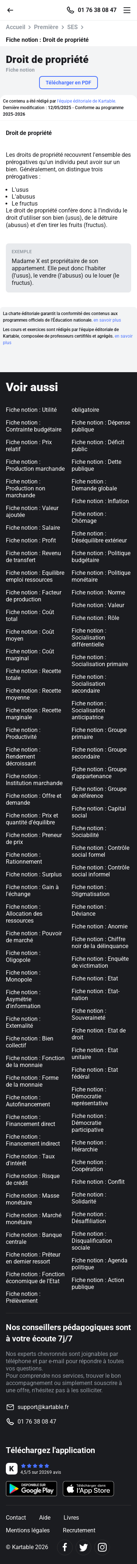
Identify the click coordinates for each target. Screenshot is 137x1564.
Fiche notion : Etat (95, 978)
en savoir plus (107, 320)
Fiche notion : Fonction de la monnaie (35, 1061)
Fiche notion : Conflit (98, 1181)
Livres (71, 1517)
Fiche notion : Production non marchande (25, 488)
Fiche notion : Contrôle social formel (100, 851)
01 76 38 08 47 (97, 10)
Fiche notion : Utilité (31, 409)
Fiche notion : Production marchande (35, 465)
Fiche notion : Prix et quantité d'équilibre (32, 819)
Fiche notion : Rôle (95, 617)
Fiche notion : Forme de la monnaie (32, 1081)
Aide (44, 1517)
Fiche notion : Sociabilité (89, 832)
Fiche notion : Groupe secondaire (99, 753)
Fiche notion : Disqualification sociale (92, 1240)
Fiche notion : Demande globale (94, 485)
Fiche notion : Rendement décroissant (23, 756)
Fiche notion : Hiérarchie (89, 1146)
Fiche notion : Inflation (100, 501)
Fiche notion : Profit (31, 540)
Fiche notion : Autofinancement (28, 1101)
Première (46, 27)
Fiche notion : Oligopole (23, 956)
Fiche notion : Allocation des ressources (24, 913)
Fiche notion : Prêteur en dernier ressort (33, 1258)
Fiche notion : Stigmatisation (91, 891)
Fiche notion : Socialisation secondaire (89, 683)
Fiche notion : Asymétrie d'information (23, 999)
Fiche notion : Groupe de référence (99, 792)
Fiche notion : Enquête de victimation (100, 962)
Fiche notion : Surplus (34, 874)
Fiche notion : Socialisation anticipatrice (89, 710)
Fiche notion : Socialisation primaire (100, 661)
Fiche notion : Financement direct (30, 1120)
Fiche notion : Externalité (23, 1022)
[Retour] (13, 9)
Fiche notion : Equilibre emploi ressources (35, 576)
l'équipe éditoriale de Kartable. (86, 101)
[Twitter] (83, 1547)
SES (72, 27)
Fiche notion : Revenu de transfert (33, 557)
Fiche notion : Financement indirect (33, 1140)
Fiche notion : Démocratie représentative (90, 1096)
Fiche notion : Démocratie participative (89, 1123)
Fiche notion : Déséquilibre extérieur (99, 537)
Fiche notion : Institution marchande (34, 780)
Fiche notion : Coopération (89, 1166)
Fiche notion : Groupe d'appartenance (99, 773)
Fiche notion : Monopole (23, 976)
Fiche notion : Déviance (89, 910)
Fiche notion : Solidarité (89, 1198)
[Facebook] (65, 1547)
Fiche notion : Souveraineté (89, 1014)
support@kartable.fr (43, 1407)
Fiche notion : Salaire (33, 527)
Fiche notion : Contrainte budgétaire (33, 426)
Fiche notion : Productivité (23, 733)
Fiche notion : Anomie (100, 926)
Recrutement (79, 1530)
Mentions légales (28, 1530)
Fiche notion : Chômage (89, 517)
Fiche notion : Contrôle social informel (100, 871)
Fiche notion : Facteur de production (33, 596)
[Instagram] (102, 1547)
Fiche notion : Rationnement (24, 858)
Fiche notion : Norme (98, 592)
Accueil (15, 27)
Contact (16, 1517)
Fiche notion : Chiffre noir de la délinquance (100, 943)
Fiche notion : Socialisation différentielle (89, 637)
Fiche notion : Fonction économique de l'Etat (35, 1278)
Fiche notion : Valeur (98, 605)
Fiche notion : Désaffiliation (89, 1218)
